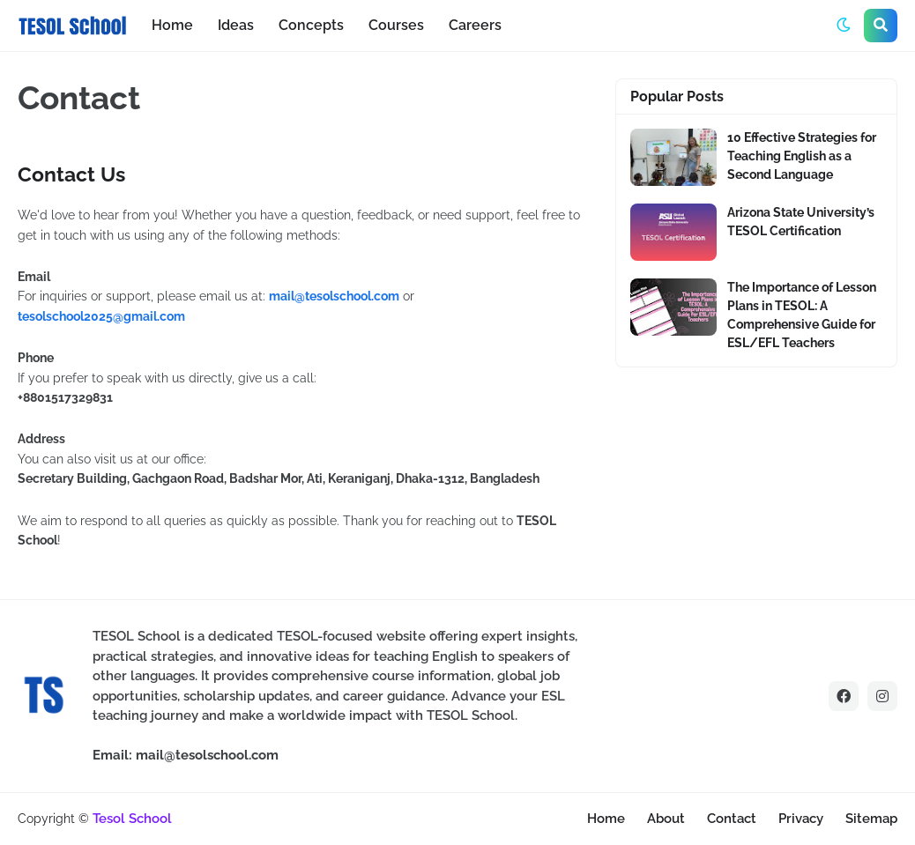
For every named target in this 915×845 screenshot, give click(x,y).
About (666, 818)
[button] (843, 25)
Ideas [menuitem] (236, 25)
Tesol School (132, 818)
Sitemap (871, 818)
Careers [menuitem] (475, 25)
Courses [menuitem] (396, 25)
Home (606, 818)
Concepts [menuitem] (311, 25)
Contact (731, 818)
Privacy (800, 818)
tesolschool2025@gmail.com (101, 316)
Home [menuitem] (172, 25)
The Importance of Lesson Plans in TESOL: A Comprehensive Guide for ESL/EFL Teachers (801, 315)
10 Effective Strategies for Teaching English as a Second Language (801, 156)
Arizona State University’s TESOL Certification (800, 221)
